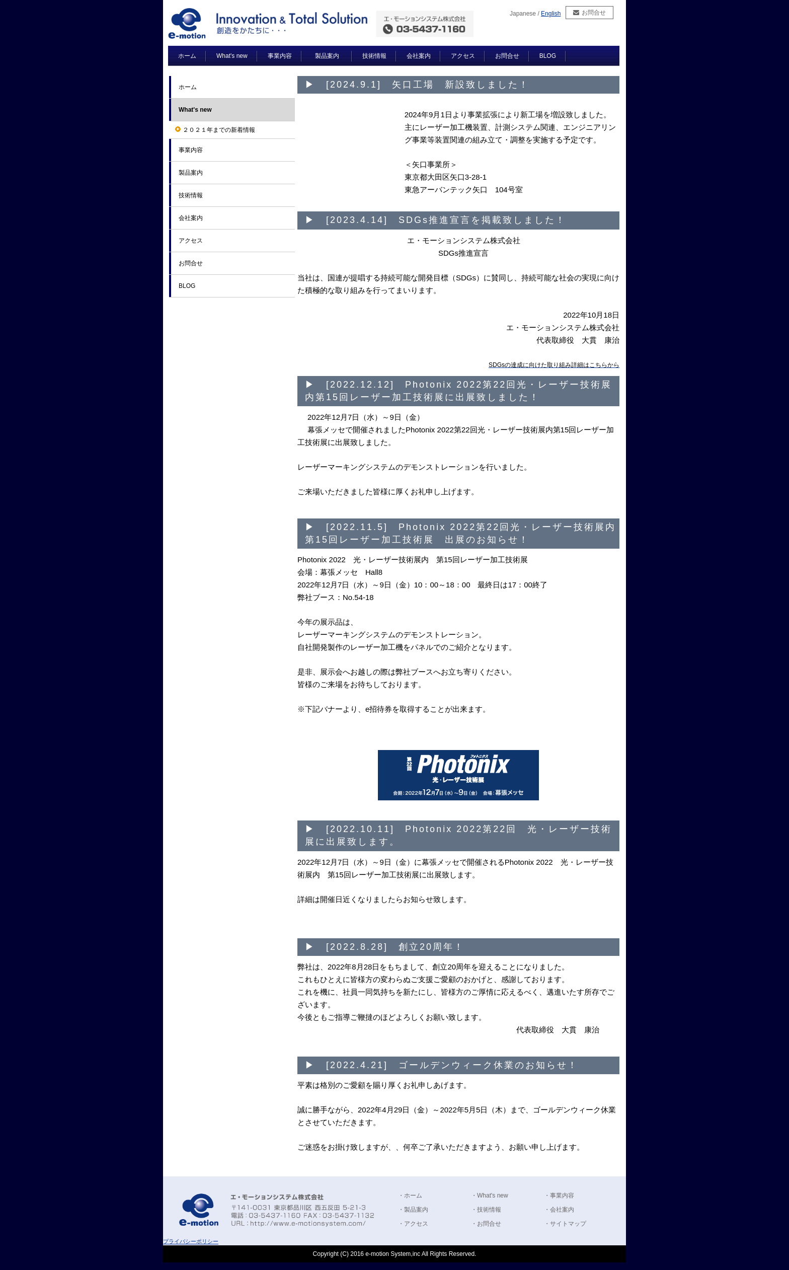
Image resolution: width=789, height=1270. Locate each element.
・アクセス (413, 1223)
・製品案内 (413, 1209)
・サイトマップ (565, 1223)
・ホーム (410, 1195)
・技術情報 (486, 1209)
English (551, 13)
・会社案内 (559, 1209)
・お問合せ (486, 1223)
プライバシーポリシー (190, 1241)
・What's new (489, 1195)
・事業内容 (559, 1195)
